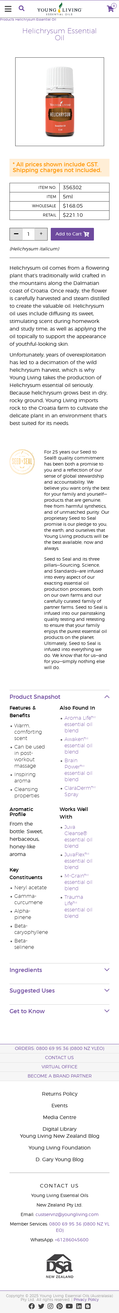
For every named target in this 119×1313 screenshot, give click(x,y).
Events (59, 1105)
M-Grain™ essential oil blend (78, 882)
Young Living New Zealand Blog (59, 1136)
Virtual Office (59, 1067)
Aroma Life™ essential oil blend (80, 724)
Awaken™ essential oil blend (78, 746)
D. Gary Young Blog (59, 1159)
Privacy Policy (86, 1300)
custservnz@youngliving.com (67, 1215)
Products (7, 19)
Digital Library (59, 1129)
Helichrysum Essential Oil (35, 19)
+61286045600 (72, 1240)
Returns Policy (59, 1094)
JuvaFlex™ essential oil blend (78, 861)
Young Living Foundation (60, 1147)
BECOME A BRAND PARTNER (60, 1076)
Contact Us (59, 1058)
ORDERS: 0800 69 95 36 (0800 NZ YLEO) (59, 1048)
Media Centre (59, 1117)
